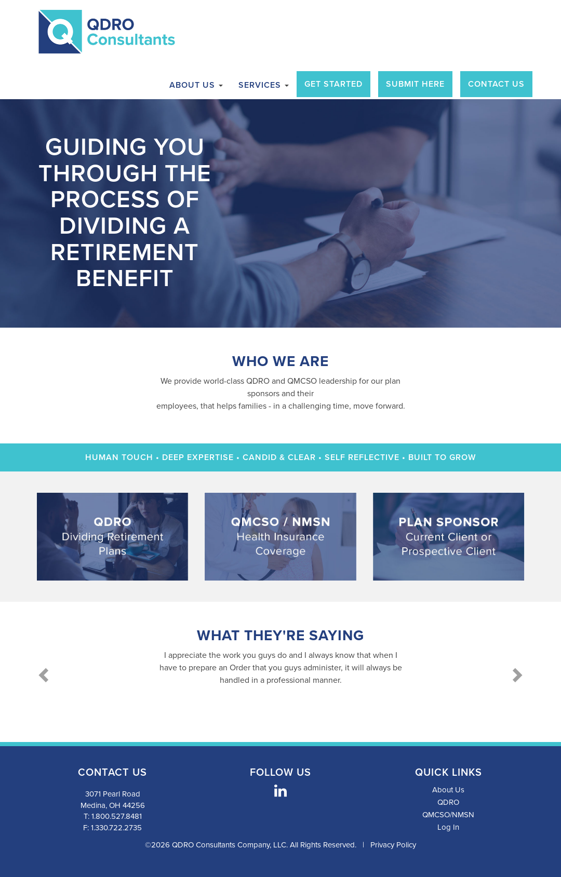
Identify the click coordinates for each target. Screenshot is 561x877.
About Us (196, 85)
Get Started (333, 84)
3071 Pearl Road (112, 794)
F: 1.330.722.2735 (112, 827)
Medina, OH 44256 (113, 805)
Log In (448, 827)
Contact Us (496, 84)
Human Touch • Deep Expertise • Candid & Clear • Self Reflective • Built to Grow (280, 457)
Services (263, 85)
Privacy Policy (393, 844)
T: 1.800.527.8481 (113, 816)
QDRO (448, 802)
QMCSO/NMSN (448, 814)
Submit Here (415, 84)
